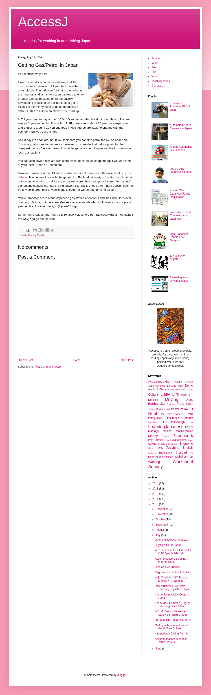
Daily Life (169, 394)
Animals (189, 382)
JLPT (163, 422)
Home (77, 360)
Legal (189, 427)
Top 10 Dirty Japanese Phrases (181, 170)
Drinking (153, 399)
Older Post (127, 360)
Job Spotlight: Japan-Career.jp (173, 619)
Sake (190, 440)
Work (155, 76)
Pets (150, 440)
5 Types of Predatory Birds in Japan (180, 106)
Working (154, 462)
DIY (191, 394)
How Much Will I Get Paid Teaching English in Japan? (173, 588)
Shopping (186, 443)
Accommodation (159, 381)
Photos (159, 440)
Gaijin (189, 403)
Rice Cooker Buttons (167, 567)
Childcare (173, 389)
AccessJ (43, 21)
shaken (174, 444)
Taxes (159, 447)
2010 (155, 504)
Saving (152, 443)
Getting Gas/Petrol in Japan (171, 539)
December (162, 509)
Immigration (155, 418)
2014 (155, 483)
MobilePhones (184, 431)
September (162, 524)
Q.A (167, 440)
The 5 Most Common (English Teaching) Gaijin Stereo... (173, 605)
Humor (188, 414)
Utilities (168, 457)
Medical (167, 431)
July (158, 535)
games (151, 409)
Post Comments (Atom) (48, 366)
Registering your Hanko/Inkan (172, 572)
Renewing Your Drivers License (179, 279)
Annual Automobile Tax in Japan (181, 148)
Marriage (153, 431)
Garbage (160, 409)
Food (180, 403)
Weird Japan (183, 457)
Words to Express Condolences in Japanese (180, 215)
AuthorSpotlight (156, 385)
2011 (155, 499)
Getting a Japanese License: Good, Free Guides (172, 627)
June (159, 648)
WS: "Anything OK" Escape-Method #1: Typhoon (171, 579)
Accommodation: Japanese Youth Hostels (171, 640)
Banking (171, 385)
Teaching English (179, 447)
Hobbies (156, 413)
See (154, 67)
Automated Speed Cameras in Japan (181, 126)
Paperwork (182, 435)
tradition (152, 453)
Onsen (165, 436)
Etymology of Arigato (177, 257)
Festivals (171, 404)
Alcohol (178, 381)
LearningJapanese (166, 426)
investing (152, 422)
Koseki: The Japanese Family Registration (180, 194)
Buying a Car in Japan (168, 545)
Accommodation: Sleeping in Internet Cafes (172, 560)
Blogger (121, 675)
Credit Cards (186, 389)
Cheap (163, 389)
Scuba (161, 443)
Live (154, 72)
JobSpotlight (178, 422)
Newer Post (26, 360)
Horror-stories (174, 414)
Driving (32, 235)
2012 (155, 494)
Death (184, 395)
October (161, 519)
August (160, 529)
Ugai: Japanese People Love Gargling (179, 237)
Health (187, 408)
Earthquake (156, 403)
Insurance (173, 418)
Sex (168, 443)
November (162, 514)
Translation (165, 453)
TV (191, 453)
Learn (155, 62)
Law (191, 422)
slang (150, 448)
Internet (188, 418)
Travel (40, 235)
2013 (155, 488)
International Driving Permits (172, 633)
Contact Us (158, 85)
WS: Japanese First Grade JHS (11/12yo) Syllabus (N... (173, 552)
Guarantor (173, 409)
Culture (153, 394)
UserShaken (155, 457)
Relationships (178, 440)
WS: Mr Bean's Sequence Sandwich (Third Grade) (171, 613)
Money (153, 436)
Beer (180, 386)
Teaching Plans (161, 81)
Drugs (189, 399)
